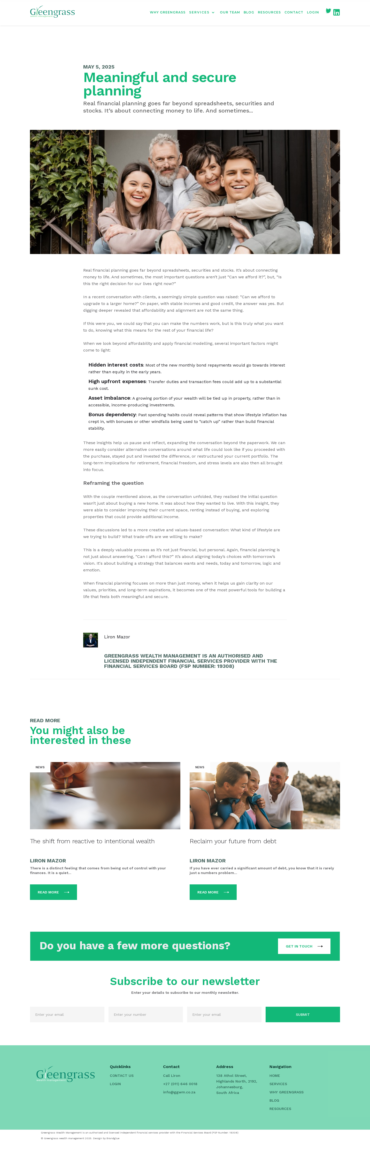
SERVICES (278, 1084)
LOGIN (313, 12)
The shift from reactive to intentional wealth (92, 841)
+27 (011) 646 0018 (180, 1084)
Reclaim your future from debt (233, 841)
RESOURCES (269, 12)
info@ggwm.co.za (179, 1092)
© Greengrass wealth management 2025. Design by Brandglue (80, 1138)
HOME (274, 1075)
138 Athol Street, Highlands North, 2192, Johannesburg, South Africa (236, 1084)
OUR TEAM (230, 12)
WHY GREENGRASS (168, 12)
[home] (52, 12)
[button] (204, 12)
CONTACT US (122, 1075)
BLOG (249, 12)
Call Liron (171, 1075)
